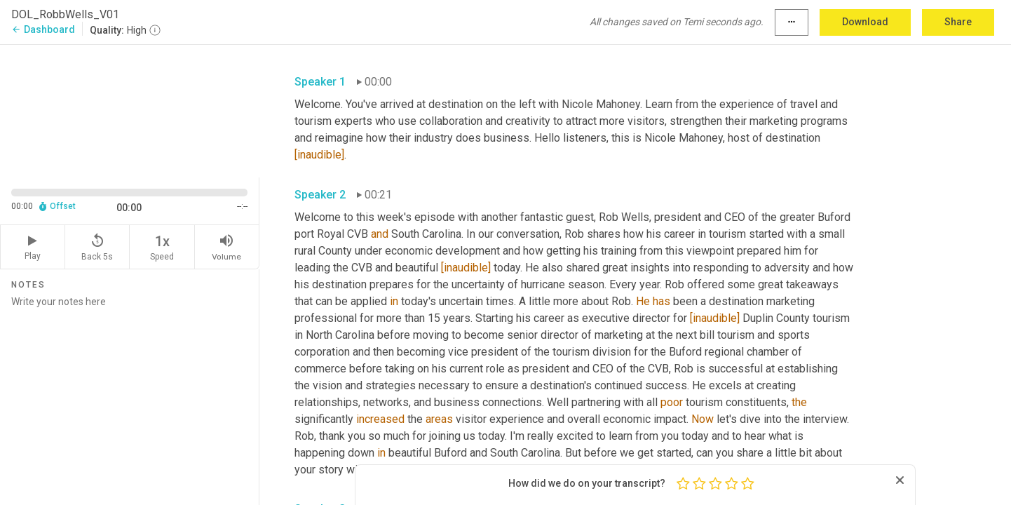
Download (865, 21)
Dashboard (43, 29)
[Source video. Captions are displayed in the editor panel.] (129, 110)
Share (958, 21)
